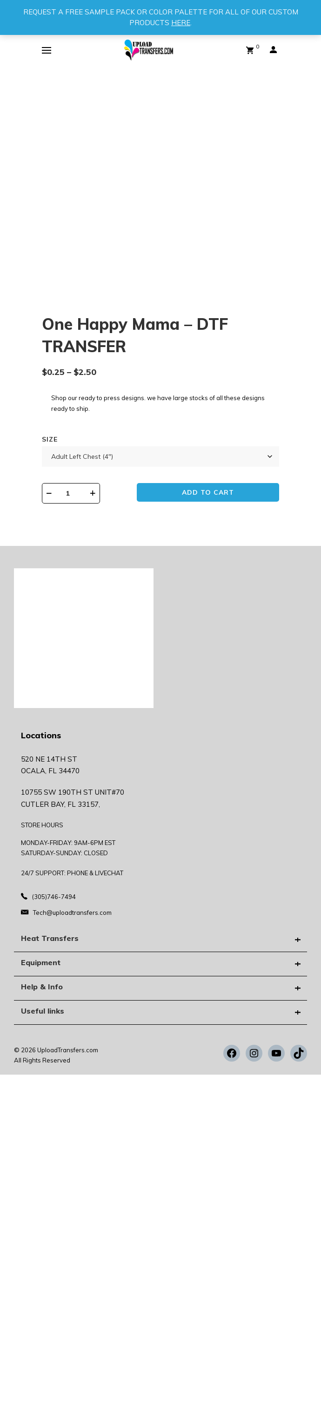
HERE (180, 22)
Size (50, 439)
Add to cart (208, 492)
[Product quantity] (71, 493)
